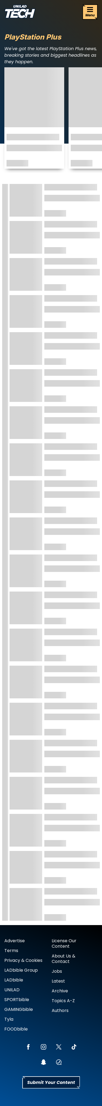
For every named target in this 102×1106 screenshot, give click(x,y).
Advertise (14, 941)
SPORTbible (16, 999)
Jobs (57, 971)
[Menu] (90, 12)
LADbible (13, 980)
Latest (58, 981)
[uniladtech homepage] (19, 12)
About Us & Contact (63, 959)
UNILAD (12, 990)
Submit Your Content (51, 1082)
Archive (60, 991)
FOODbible (16, 1029)
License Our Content (64, 943)
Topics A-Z (63, 1001)
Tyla (8, 1019)
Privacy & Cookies (23, 960)
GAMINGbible (18, 1009)
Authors (60, 1010)
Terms (11, 950)
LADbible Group (21, 970)
